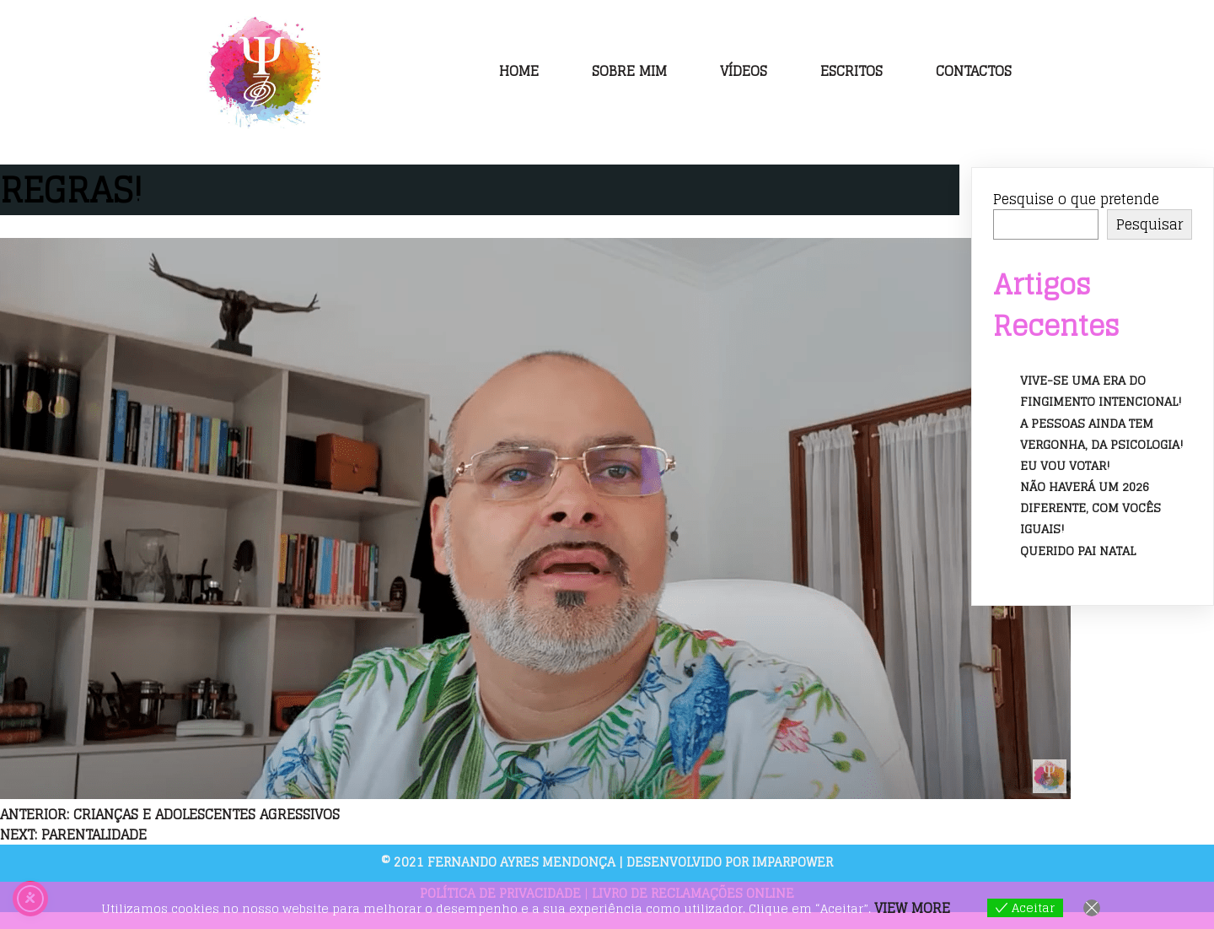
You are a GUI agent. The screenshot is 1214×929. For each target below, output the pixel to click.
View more (912, 908)
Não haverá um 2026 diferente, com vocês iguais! (1090, 507)
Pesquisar (1149, 224)
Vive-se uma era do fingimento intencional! (1101, 391)
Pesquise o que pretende (1076, 199)
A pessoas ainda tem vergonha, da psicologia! (1102, 434)
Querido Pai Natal (1078, 550)
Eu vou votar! (1065, 465)
